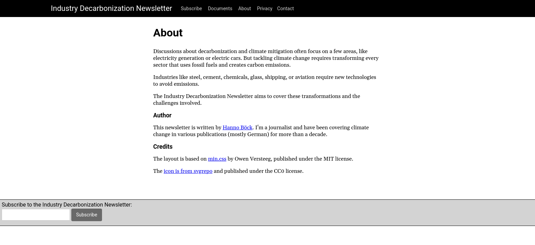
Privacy (264, 8)
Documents (220, 8)
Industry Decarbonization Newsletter (111, 8)
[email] (36, 214)
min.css (217, 159)
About (244, 8)
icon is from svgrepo (188, 171)
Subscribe (191, 8)
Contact (285, 8)
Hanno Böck (237, 127)
